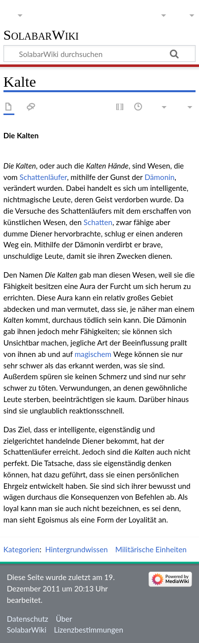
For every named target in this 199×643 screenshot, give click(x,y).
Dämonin (160, 177)
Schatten (98, 222)
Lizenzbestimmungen (88, 629)
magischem (93, 354)
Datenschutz (28, 618)
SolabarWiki (41, 35)
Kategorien (21, 549)
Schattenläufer (43, 177)
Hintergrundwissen (76, 549)
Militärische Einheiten (151, 549)
